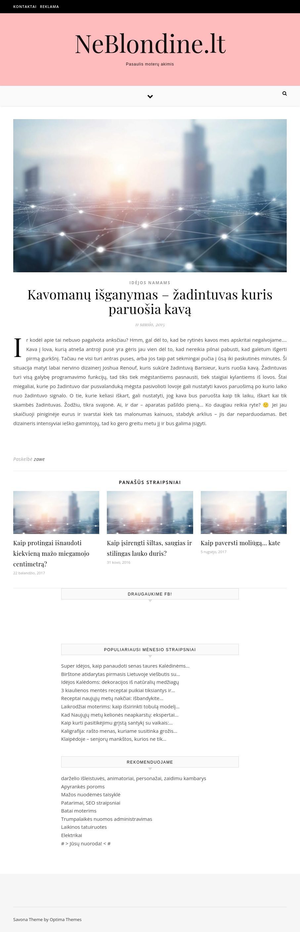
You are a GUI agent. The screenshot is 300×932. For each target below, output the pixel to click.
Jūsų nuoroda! (86, 843)
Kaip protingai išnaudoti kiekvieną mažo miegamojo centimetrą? (51, 553)
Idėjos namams (149, 283)
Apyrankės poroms (83, 786)
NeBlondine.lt (150, 42)
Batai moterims (79, 810)
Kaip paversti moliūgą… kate (240, 543)
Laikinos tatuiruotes (84, 826)
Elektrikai (71, 835)
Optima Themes (66, 919)
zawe (39, 459)
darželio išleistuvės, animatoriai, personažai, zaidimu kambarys (133, 778)
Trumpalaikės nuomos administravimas (106, 819)
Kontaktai (25, 6)
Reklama (49, 6)
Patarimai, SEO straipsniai (90, 802)
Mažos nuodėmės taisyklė (91, 794)
